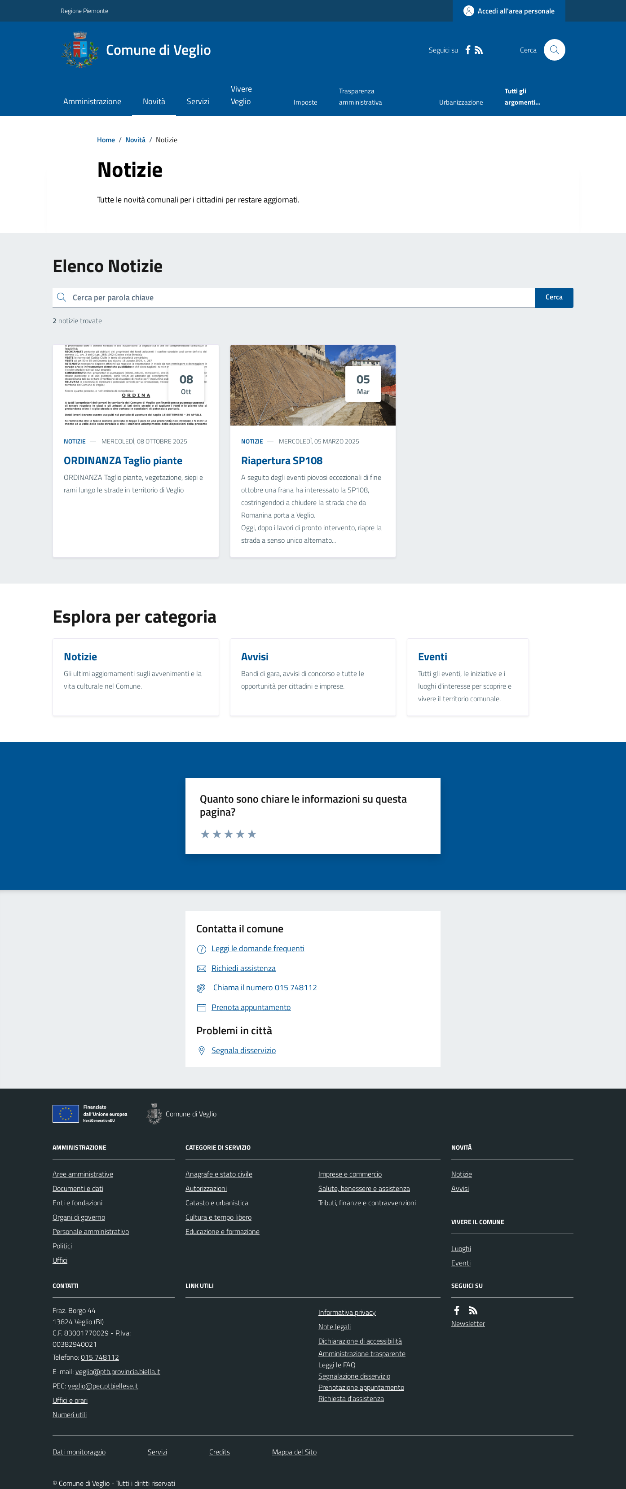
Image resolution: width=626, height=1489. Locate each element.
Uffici (60, 1260)
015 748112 (100, 1357)
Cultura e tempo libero (218, 1217)
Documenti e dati (78, 1188)
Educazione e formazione (222, 1231)
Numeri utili (70, 1414)
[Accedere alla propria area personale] (509, 11)
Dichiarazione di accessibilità (360, 1340)
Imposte (305, 102)
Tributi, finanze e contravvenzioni (367, 1202)
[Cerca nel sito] (551, 50)
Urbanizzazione (461, 102)
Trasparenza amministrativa (360, 96)
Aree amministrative (83, 1173)
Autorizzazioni (206, 1188)
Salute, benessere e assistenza (364, 1188)
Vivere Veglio (241, 95)
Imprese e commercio (350, 1173)
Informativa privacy (347, 1312)
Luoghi (461, 1248)
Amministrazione (92, 101)
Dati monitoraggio (79, 1451)
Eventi (461, 1262)
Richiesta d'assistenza (351, 1398)
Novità (154, 101)
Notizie (75, 441)
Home (106, 139)
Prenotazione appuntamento (361, 1387)
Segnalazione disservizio (354, 1375)
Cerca (554, 296)
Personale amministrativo (91, 1231)
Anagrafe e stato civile (218, 1173)
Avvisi (460, 1188)
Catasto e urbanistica (216, 1202)
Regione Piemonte (84, 10)
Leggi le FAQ (337, 1364)
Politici (62, 1245)
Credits (219, 1451)
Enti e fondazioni (77, 1202)
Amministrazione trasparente (362, 1353)
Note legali (334, 1326)
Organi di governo (79, 1217)
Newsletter (468, 1323)
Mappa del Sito (294, 1451)
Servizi (198, 101)
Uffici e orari (70, 1400)
